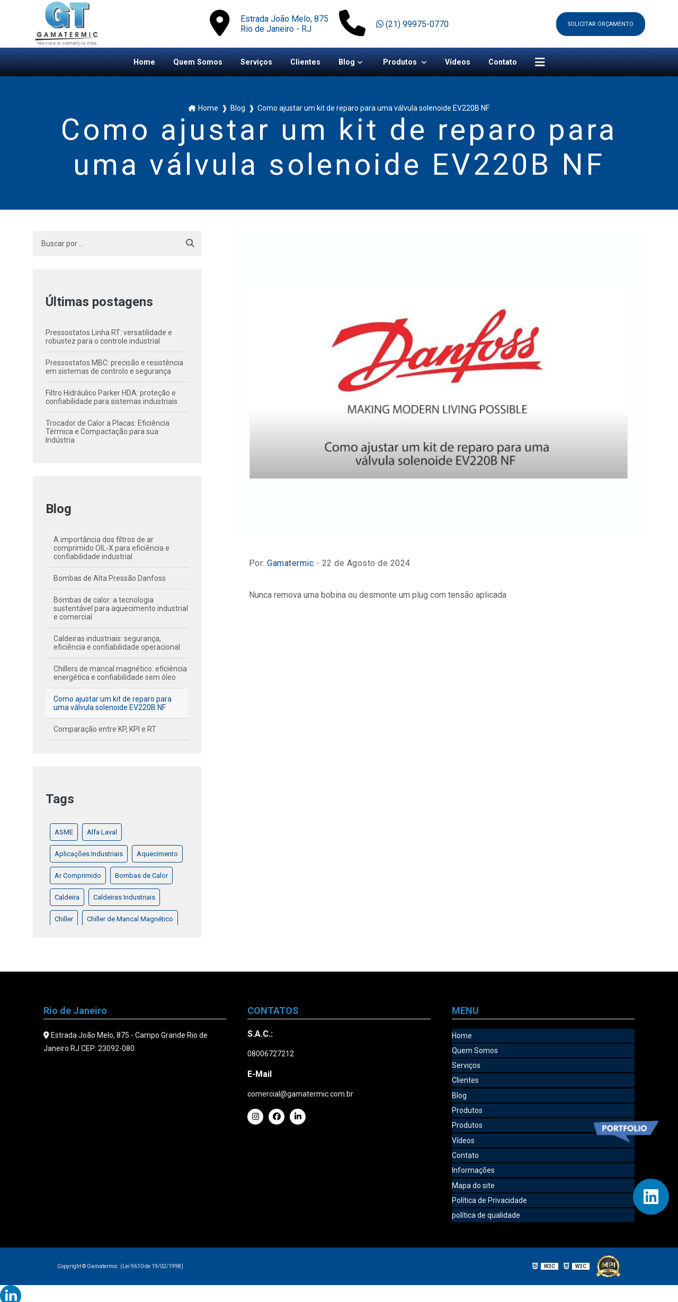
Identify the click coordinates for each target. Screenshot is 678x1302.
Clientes (305, 63)
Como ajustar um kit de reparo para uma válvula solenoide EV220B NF (112, 704)
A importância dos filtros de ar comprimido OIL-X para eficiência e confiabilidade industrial (111, 549)
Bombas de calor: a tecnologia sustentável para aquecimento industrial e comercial (120, 610)
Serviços (252, 63)
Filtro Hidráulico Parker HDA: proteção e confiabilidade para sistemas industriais (111, 398)
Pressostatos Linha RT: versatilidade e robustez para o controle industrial (109, 338)
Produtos (405, 63)
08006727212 (270, 1055)
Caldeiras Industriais (124, 899)
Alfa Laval (102, 834)
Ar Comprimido (78, 877)
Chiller (64, 920)
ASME (64, 834)
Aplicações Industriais (89, 855)
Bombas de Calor (141, 877)
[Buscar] (190, 245)
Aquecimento (157, 855)
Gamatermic (290, 565)
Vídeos (465, 63)
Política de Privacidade (489, 1188)
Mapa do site (473, 1175)
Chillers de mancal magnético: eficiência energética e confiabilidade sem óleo (120, 674)
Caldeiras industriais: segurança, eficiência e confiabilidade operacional (116, 644)
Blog (349, 63)
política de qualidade (486, 1202)
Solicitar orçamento (597, 24)
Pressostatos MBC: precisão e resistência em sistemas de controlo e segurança (114, 368)
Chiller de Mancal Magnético (130, 920)
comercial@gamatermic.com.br (300, 1095)
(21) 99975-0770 (409, 24)
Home (132, 63)
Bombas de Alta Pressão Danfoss (109, 580)
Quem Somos (189, 63)
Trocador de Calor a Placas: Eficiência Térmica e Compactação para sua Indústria (108, 433)
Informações (473, 1161)
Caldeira (67, 899)
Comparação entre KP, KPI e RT (104, 730)
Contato (513, 63)
